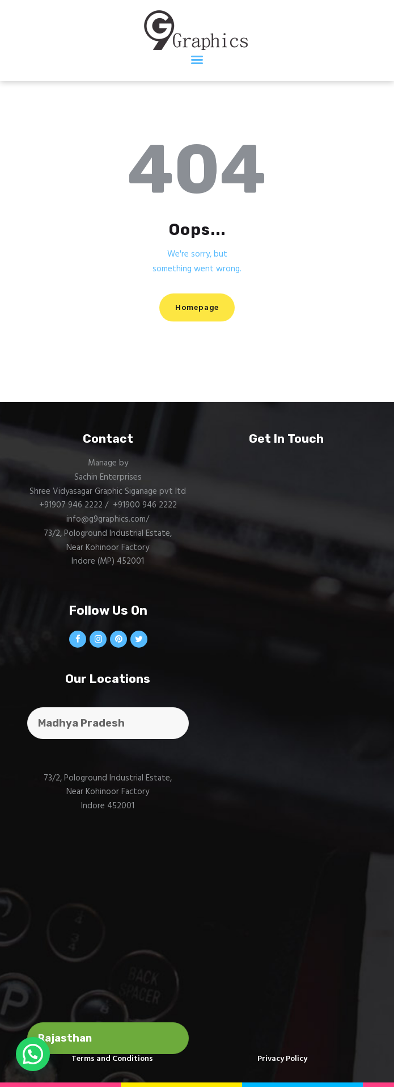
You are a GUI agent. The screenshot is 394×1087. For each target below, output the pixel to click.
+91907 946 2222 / (75, 505)
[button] (33, 1054)
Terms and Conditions (112, 1059)
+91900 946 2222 (145, 505)
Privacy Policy (282, 1059)
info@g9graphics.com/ (107, 519)
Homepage (197, 307)
